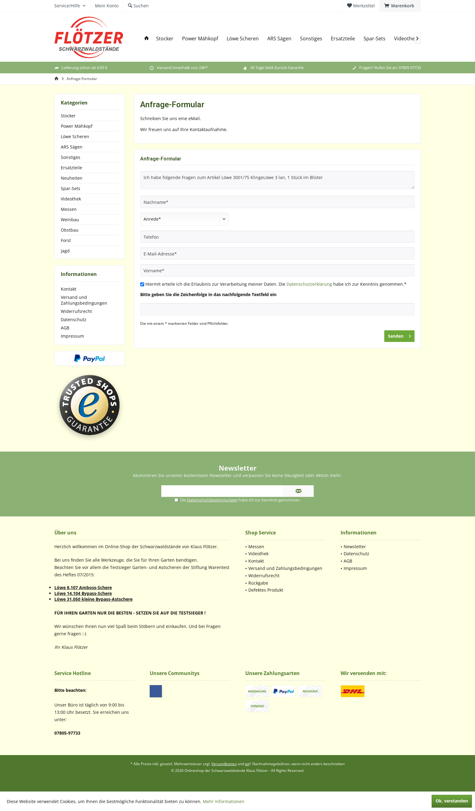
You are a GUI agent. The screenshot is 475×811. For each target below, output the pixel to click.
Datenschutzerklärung (309, 284)
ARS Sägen (71, 147)
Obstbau (70, 230)
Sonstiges (70, 157)
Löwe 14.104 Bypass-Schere (83, 593)
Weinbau (70, 219)
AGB (65, 328)
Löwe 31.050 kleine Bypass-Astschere (93, 599)
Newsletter (355, 546)
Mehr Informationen (223, 801)
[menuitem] (400, 6)
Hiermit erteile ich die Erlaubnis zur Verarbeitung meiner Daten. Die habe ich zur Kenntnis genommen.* (276, 284)
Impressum (72, 336)
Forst (66, 240)
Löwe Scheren (75, 136)
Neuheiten (71, 178)
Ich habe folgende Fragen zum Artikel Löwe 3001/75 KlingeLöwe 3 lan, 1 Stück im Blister (277, 180)
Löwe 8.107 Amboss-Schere (83, 587)
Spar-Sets (70, 188)
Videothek (71, 199)
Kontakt (68, 289)
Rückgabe (258, 583)
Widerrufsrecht (76, 311)
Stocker (68, 116)
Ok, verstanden (452, 801)
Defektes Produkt (265, 590)
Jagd (65, 251)
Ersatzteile (71, 168)
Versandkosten (224, 763)
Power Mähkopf (77, 126)
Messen (69, 209)
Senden (399, 335)
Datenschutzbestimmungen (212, 500)
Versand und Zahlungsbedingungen (84, 300)
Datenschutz (73, 319)
